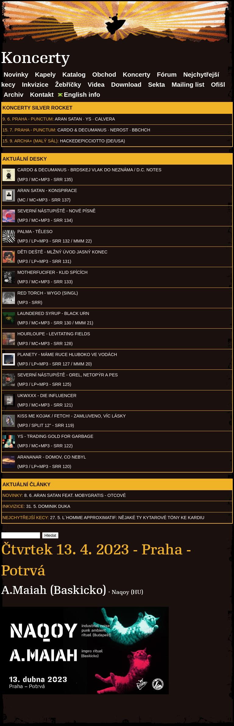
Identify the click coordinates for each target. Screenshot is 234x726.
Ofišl (218, 84)
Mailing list (188, 84)
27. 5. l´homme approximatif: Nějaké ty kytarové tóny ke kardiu (127, 517)
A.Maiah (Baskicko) (54, 590)
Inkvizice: (13, 506)
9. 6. (6, 119)
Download (126, 84)
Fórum (167, 74)
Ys (88, 119)
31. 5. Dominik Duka (48, 506)
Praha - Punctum (32, 119)
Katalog (74, 74)
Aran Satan (68, 119)
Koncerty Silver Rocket (37, 107)
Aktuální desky (24, 159)
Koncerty (136, 74)
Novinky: (12, 495)
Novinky (16, 74)
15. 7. (7, 129)
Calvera (105, 119)
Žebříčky (68, 84)
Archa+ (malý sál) (36, 140)
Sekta (156, 84)
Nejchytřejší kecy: (25, 517)
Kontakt (42, 94)
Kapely (45, 74)
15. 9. (7, 140)
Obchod (104, 74)
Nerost (119, 129)
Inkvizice (35, 84)
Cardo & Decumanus (81, 129)
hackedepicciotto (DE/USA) (92, 140)
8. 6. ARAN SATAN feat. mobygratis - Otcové (75, 495)
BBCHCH (141, 129)
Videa (96, 84)
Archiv (13, 94)
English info (82, 94)
